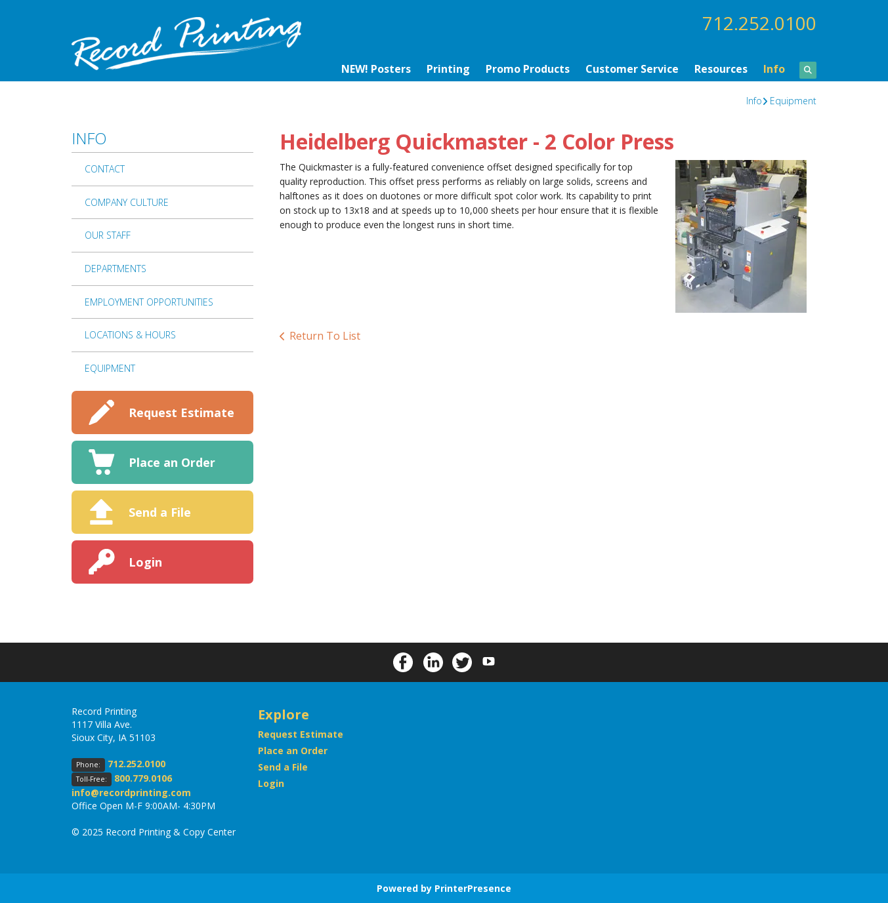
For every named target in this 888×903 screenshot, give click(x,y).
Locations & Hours (130, 334)
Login (145, 561)
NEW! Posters (376, 68)
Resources (721, 68)
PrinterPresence (472, 887)
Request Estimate (181, 412)
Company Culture (127, 201)
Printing (448, 68)
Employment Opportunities (149, 301)
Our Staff (108, 234)
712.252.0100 (759, 22)
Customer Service (632, 68)
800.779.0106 (143, 777)
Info (774, 68)
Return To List (324, 335)
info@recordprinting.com (131, 792)
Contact (105, 168)
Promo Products (528, 68)
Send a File (160, 511)
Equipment (793, 100)
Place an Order (172, 462)
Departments (115, 268)
